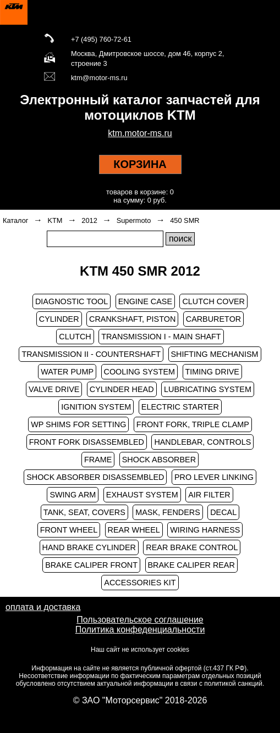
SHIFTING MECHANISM (215, 354)
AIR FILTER (209, 494)
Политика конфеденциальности (140, 629)
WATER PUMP (67, 371)
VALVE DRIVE (54, 389)
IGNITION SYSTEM (96, 406)
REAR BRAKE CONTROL (192, 547)
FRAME (98, 459)
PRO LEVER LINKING (214, 477)
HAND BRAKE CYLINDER (89, 547)
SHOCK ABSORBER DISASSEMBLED (95, 477)
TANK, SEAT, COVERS (84, 512)
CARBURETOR (213, 319)
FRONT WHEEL (68, 529)
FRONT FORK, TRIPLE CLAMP (192, 424)
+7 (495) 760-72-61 (101, 39)
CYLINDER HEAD (122, 389)
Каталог (16, 220)
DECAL (223, 512)
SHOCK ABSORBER (159, 459)
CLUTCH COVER (213, 301)
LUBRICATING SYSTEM (207, 389)
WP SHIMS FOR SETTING (78, 424)
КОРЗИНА (140, 164)
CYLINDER (59, 319)
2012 (89, 220)
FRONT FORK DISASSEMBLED (86, 442)
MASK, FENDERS (167, 512)
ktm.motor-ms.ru (140, 133)
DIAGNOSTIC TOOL (71, 301)
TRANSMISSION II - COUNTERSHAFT (91, 354)
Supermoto (134, 220)
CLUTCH (75, 336)
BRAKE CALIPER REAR (191, 565)
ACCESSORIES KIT (139, 582)
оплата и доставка (43, 607)
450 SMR (184, 220)
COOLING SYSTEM (139, 371)
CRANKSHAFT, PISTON (132, 319)
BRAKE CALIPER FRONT (91, 565)
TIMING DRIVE (212, 371)
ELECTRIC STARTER (180, 406)
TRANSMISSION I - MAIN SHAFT (161, 336)
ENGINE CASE (145, 301)
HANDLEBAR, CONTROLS (202, 442)
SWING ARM (73, 494)
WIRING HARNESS (205, 529)
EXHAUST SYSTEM (142, 494)
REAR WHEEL (134, 529)
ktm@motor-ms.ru (99, 78)
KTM (54, 220)
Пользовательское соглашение (139, 619)
